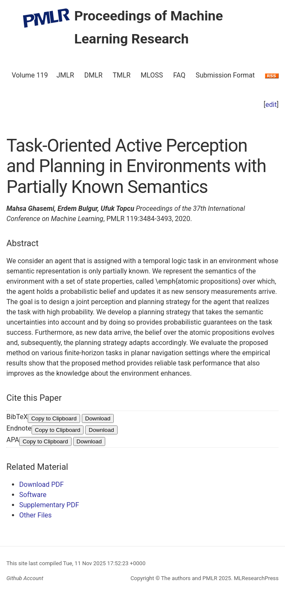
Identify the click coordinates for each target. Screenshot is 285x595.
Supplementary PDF (49, 505)
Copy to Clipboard (54, 418)
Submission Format (225, 75)
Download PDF (41, 484)
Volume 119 (30, 75)
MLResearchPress (256, 578)
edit (271, 105)
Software (32, 495)
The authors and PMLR (189, 578)
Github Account (24, 578)
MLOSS (152, 75)
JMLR (65, 75)
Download (97, 418)
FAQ (179, 75)
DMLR (93, 75)
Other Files (35, 515)
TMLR (121, 75)
